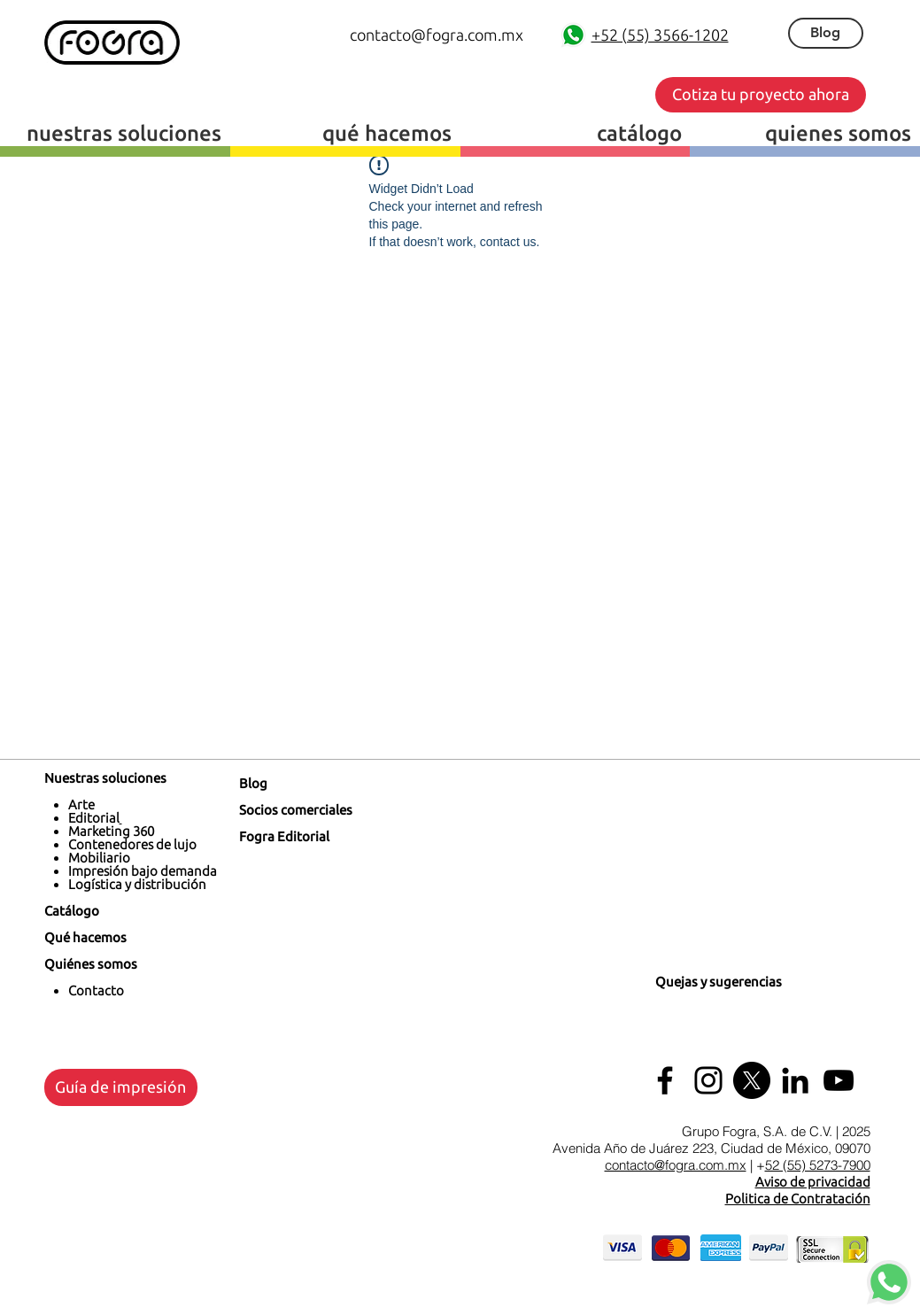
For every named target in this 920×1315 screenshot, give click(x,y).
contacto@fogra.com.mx (675, 1164)
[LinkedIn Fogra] (795, 1080)
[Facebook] (665, 1080)
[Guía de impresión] (120, 1087)
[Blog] (825, 33)
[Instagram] (708, 1080)
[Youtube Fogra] (838, 1080)
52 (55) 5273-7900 (817, 1164)
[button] (760, 94)
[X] (751, 1080)
